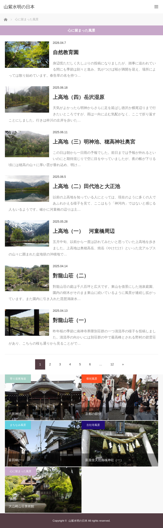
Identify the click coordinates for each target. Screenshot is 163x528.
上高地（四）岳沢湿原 (78, 97)
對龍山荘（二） (71, 275)
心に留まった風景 (20, 471)
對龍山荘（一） (71, 320)
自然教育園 (66, 52)
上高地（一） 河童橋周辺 (84, 231)
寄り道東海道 (18, 378)
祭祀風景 (91, 378)
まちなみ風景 (18, 424)
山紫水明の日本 (19, 7)
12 (112, 364)
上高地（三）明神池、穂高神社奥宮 (94, 141)
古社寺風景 (93, 424)
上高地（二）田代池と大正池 (86, 186)
